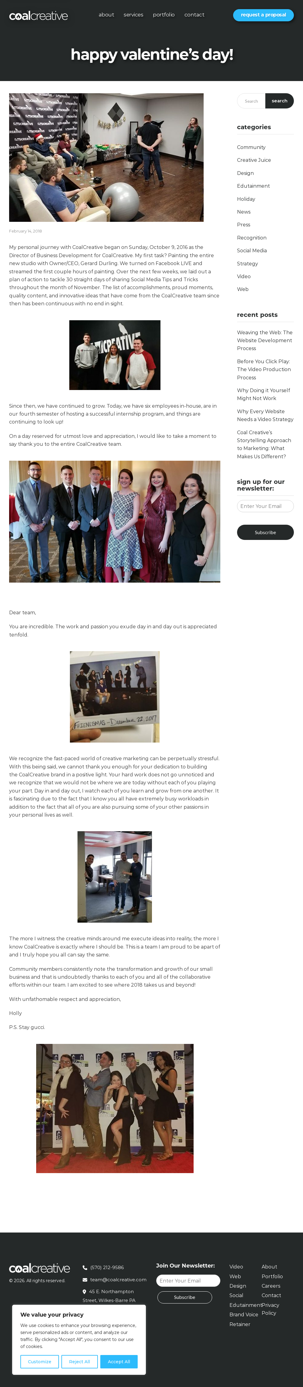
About (106, 15)
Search (280, 101)
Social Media (252, 251)
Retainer (239, 1324)
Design (245, 173)
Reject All (79, 1361)
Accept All (119, 1361)
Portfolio (164, 15)
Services (133, 15)
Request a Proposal (263, 15)
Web (243, 289)
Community (251, 147)
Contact (194, 15)
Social (236, 1295)
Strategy (247, 264)
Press (243, 225)
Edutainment (253, 186)
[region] (79, 1340)
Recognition (252, 238)
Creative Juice (254, 160)
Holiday (246, 199)
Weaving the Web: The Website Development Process (265, 341)
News (243, 212)
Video (244, 276)
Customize (39, 1361)
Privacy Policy (270, 1309)
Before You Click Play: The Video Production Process (264, 370)
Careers (271, 1286)
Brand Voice (243, 1315)
